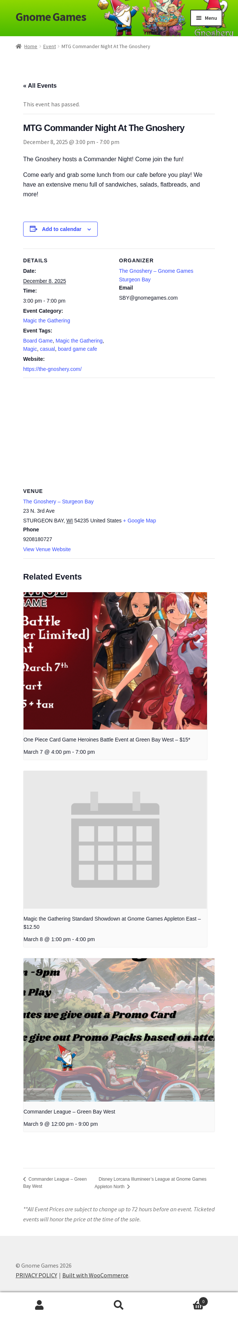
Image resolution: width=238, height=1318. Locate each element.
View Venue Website (47, 549)
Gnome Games (51, 16)
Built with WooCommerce (95, 1275)
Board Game (38, 341)
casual (47, 349)
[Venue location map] (119, 432)
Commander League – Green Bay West (69, 1112)
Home (30, 46)
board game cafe (77, 349)
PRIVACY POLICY (36, 1275)
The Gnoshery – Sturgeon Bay (58, 502)
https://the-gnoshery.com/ (52, 369)
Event (49, 46)
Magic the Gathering (46, 321)
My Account (39, 1305)
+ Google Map (139, 521)
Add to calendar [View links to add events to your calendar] (61, 229)
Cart (183, 1299)
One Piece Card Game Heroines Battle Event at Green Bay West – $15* (107, 740)
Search (119, 1305)
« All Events (40, 85)
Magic (30, 349)
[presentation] (115, 661)
